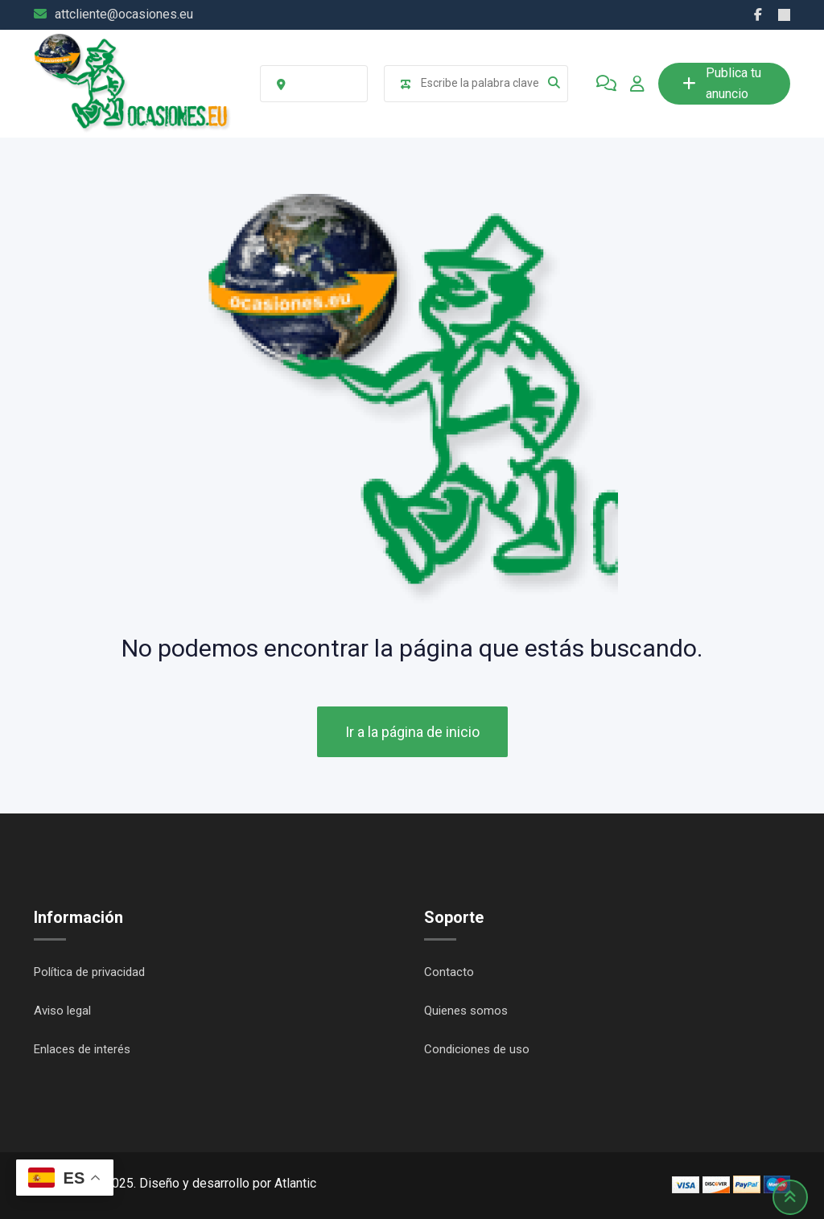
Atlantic (295, 1183)
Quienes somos (466, 1010)
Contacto (449, 972)
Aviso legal (62, 1010)
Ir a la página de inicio (412, 731)
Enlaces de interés (82, 1049)
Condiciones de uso (476, 1049)
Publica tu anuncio (721, 83)
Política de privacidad (89, 972)
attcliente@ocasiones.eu (124, 14)
